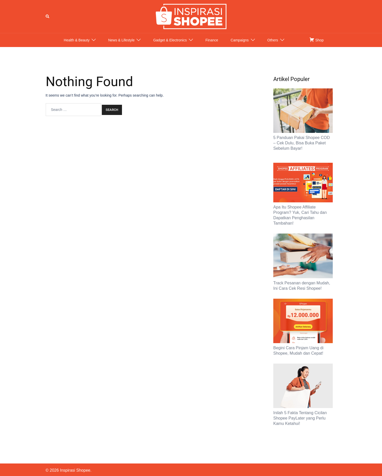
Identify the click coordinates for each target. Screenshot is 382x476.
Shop (316, 44)
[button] (48, 19)
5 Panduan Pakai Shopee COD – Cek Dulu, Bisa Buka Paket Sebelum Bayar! (301, 148)
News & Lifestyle (121, 45)
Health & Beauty (77, 45)
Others (272, 45)
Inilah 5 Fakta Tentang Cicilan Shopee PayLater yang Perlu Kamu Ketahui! (300, 423)
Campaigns (240, 45)
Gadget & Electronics (170, 45)
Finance (211, 45)
